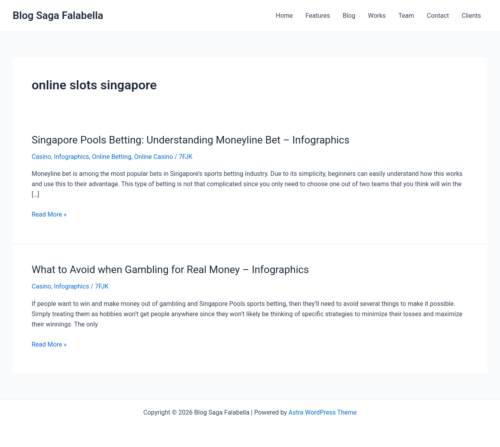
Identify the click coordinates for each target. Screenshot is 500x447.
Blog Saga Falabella (58, 15)
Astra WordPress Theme (322, 412)
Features (317, 15)
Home (284, 15)
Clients (471, 15)
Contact (438, 15)
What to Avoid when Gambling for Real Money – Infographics (170, 269)
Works (377, 15)
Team (406, 15)
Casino (41, 156)
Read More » (49, 213)
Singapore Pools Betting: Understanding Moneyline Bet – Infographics (191, 140)
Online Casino (153, 156)
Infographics (71, 156)
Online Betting (111, 156)
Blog (349, 15)
